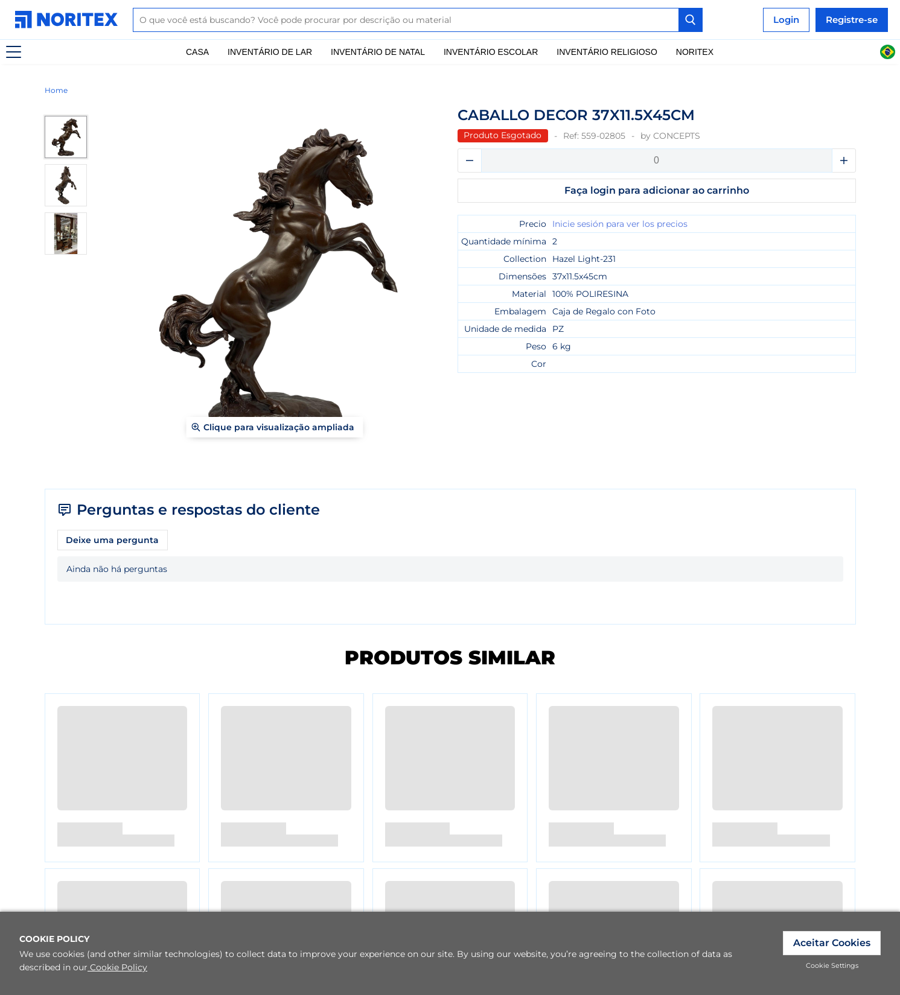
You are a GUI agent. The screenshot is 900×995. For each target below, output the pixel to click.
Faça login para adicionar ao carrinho (656, 190)
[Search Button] (690, 20)
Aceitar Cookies (831, 943)
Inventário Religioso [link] (607, 52)
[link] (69, 19)
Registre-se (852, 19)
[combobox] (418, 20)
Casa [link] (197, 52)
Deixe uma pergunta (112, 540)
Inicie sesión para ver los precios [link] (620, 223)
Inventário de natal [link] (378, 52)
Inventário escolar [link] (491, 52)
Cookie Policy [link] (117, 967)
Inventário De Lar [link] (270, 52)
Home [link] (56, 90)
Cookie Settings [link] (832, 965)
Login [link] (786, 19)
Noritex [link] (694, 52)
